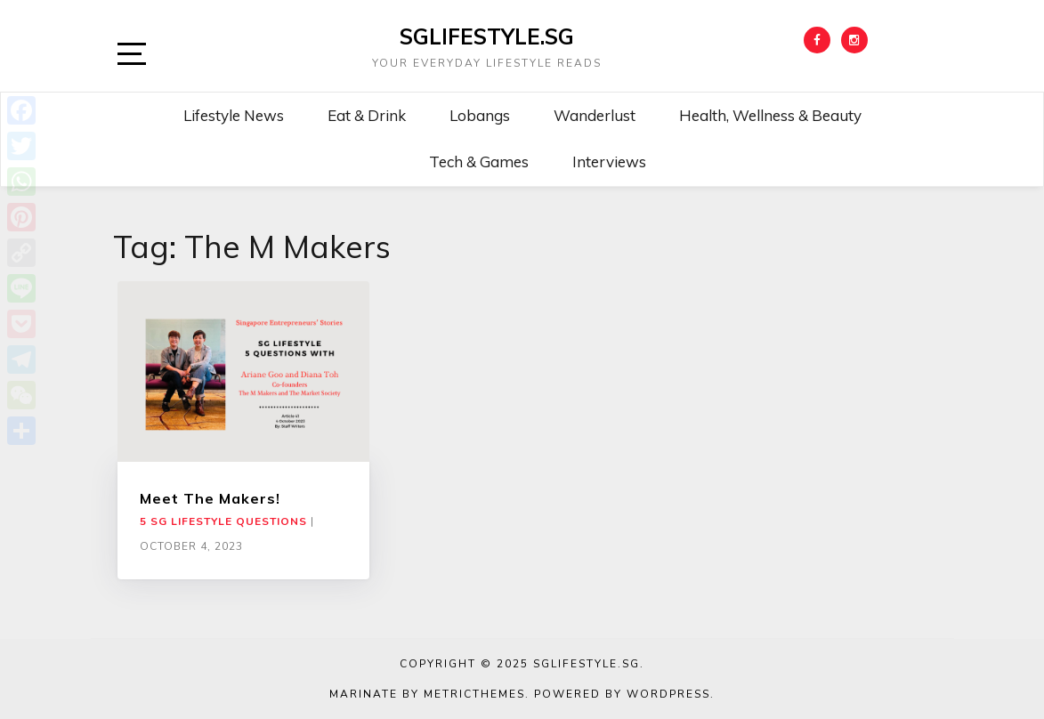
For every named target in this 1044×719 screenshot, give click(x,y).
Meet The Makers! (210, 498)
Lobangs (479, 115)
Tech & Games (479, 161)
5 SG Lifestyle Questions (223, 521)
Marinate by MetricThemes (427, 694)
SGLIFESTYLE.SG (487, 36)
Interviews (609, 161)
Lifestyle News (233, 115)
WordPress (668, 694)
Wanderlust (594, 115)
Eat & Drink (367, 115)
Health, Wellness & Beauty (770, 115)
